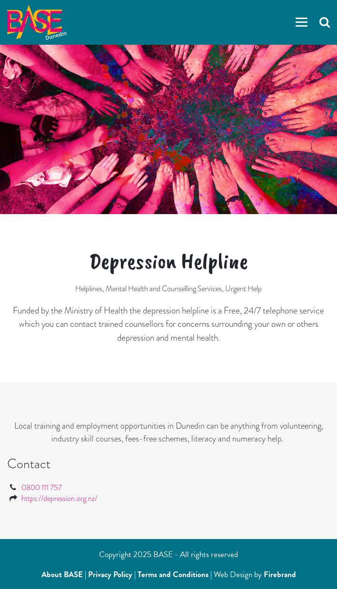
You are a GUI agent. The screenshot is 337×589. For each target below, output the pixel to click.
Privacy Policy (110, 574)
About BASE (62, 574)
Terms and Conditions (173, 574)
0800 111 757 (41, 487)
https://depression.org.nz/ (59, 498)
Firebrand (280, 574)
